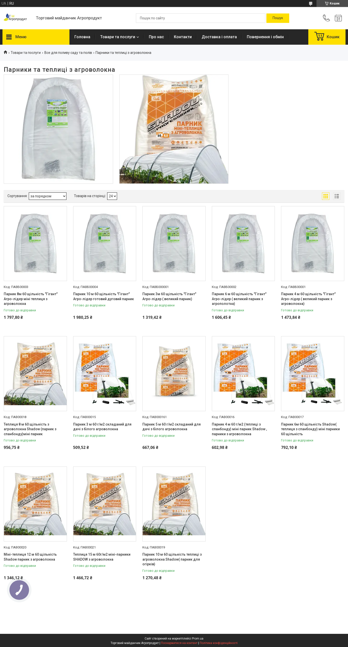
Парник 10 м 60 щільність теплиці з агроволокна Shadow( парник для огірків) (172, 559)
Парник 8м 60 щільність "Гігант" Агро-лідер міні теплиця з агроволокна (31, 299)
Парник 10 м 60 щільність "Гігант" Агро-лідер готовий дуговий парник (103, 296)
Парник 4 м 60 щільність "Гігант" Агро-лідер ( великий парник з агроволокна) (308, 299)
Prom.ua (197, 638)
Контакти (183, 37)
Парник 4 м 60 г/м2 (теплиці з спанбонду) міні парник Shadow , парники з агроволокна (239, 429)
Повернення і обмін (265, 37)
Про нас (156, 37)
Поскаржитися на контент (179, 643)
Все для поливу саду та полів (68, 53)
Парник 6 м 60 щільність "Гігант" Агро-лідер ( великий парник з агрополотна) (239, 299)
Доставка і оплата (219, 37)
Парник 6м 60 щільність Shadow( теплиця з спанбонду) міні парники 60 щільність (310, 429)
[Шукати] (277, 18)
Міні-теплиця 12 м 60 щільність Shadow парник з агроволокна (30, 556)
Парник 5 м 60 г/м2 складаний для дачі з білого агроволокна (171, 426)
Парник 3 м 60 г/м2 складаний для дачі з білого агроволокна (102, 426)
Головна (82, 37)
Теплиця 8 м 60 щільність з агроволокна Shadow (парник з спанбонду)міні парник (30, 429)
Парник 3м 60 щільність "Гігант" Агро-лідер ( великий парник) (169, 296)
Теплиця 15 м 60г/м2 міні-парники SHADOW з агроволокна (101, 556)
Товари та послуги (117, 37)
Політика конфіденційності (219, 643)
